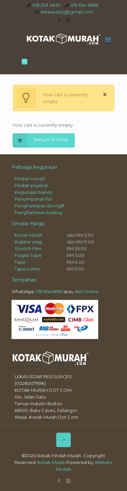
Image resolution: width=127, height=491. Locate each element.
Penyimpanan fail (33, 199)
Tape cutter (27, 269)
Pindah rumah (30, 178)
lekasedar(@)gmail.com (67, 12)
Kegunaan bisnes (33, 192)
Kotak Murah (28, 235)
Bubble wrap (29, 241)
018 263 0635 (46, 5)
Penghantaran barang (38, 212)
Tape (20, 262)
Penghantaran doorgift (40, 205)
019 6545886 (49, 291)
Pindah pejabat (31, 185)
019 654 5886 (84, 5)
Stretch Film (28, 248)
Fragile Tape (28, 255)
